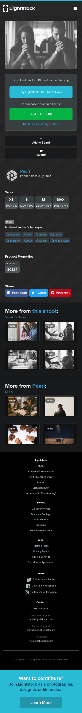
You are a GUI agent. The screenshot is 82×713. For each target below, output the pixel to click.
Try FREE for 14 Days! (41, 477)
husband (13, 234)
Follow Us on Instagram (44, 592)
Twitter (39, 292)
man (28, 240)
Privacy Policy (41, 551)
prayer (41, 234)
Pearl (25, 171)
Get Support (41, 608)
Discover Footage (41, 514)
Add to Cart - (41, 114)
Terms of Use (41, 546)
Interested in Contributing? (41, 493)
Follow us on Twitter (43, 579)
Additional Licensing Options (41, 124)
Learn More (41, 702)
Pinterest (60, 292)
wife (28, 234)
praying (56, 234)
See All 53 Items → (17, 317)
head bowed (60, 240)
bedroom (13, 240)
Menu (75, 8)
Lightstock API (41, 488)
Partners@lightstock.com (41, 630)
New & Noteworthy (41, 530)
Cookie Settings (41, 556)
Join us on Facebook (44, 585)
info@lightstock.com (41, 619)
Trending (41, 525)
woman (41, 240)
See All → (11, 392)
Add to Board (41, 141)
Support (41, 482)
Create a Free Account (41, 471)
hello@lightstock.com (41, 641)
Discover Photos (41, 508)
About (41, 466)
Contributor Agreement (41, 562)
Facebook (17, 292)
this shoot (44, 311)
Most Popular (41, 519)
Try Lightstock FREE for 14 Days (41, 92)
